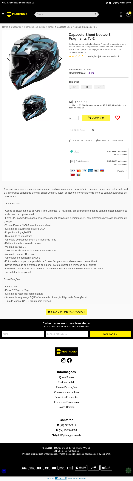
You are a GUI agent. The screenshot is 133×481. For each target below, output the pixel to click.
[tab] (98, 153)
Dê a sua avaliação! (110, 56)
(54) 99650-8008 (122, 3)
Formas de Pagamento (66, 402)
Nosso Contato (66, 407)
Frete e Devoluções (66, 387)
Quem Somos (66, 377)
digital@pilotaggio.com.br (66, 435)
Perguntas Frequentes (66, 397)
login (17, 3)
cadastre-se (28, 3)
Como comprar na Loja (66, 392)
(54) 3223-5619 (66, 425)
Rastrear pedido (66, 382)
